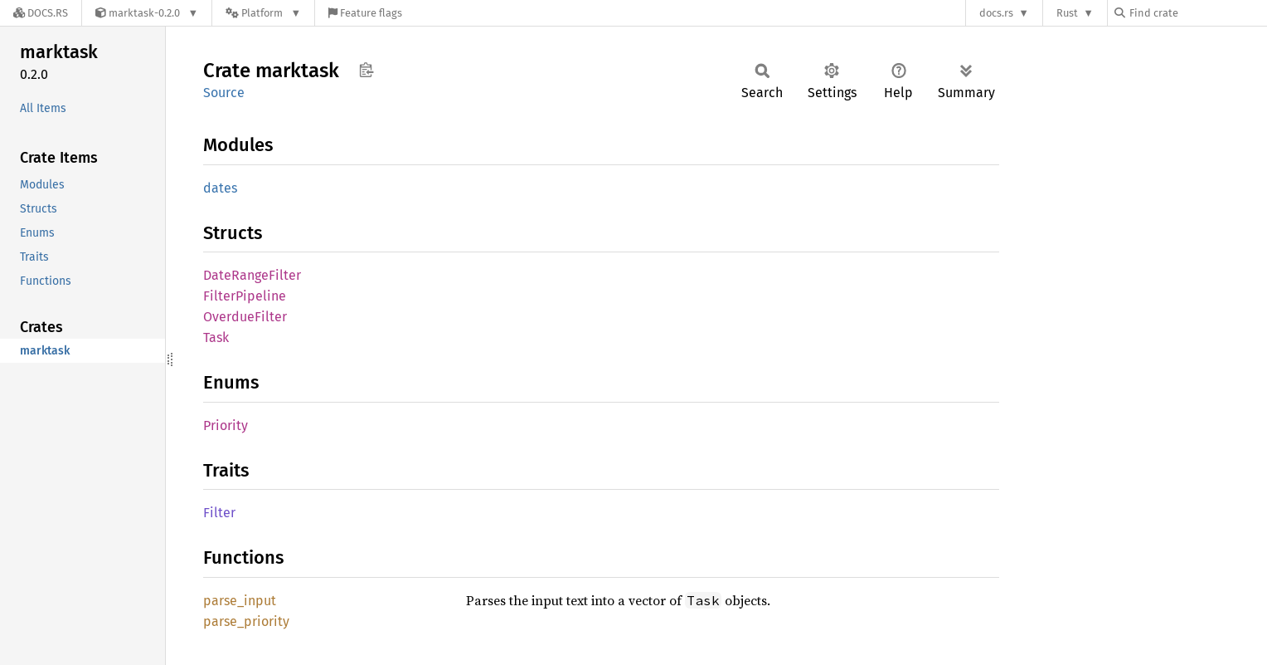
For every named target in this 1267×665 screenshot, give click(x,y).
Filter (219, 513)
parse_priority (246, 621)
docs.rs (996, 13)
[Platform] (263, 13)
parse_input (239, 601)
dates (220, 188)
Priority (225, 425)
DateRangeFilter (252, 275)
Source (224, 92)
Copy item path (366, 70)
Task (216, 337)
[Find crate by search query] (1197, 13)
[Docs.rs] (40, 13)
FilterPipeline (244, 296)
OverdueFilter (245, 317)
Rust (1067, 13)
